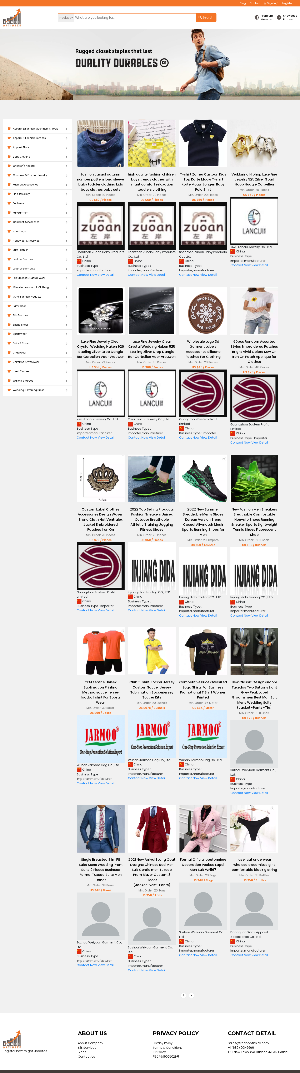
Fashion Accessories (38, 185)
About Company (90, 1035)
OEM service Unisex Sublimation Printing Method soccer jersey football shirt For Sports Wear (100, 687)
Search (206, 17)
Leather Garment (38, 259)
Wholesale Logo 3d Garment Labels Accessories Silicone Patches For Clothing (199, 350)
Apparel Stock (38, 147)
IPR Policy (159, 1044)
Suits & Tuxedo (38, 343)
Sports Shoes (38, 325)
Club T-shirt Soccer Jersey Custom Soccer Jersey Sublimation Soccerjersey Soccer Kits (149, 685)
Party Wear (38, 306)
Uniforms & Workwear (38, 362)
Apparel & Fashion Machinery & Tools (38, 129)
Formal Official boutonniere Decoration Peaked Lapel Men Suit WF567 (199, 857)
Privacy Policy (162, 1035)
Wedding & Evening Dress (38, 390)
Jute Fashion (38, 250)
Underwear (38, 353)
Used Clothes (38, 371)
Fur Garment (38, 213)
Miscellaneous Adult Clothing (38, 287)
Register (287, 3)
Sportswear (38, 334)
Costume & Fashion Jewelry (38, 175)
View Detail (106, 276)
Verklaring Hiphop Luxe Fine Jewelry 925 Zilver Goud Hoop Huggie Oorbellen (249, 177)
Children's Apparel (38, 166)
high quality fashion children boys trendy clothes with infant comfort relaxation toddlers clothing (150, 182)
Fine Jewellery (38, 194)
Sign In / (271, 3)
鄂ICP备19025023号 (166, 1048)
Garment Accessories (38, 222)
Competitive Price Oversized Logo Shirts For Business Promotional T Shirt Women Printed (200, 685)
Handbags (38, 231)
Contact (255, 3)
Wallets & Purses (38, 381)
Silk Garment (38, 315)
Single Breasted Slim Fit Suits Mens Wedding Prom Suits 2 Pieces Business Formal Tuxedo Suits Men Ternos (100, 862)
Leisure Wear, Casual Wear (38, 278)
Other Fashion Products (38, 297)
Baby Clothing (38, 157)
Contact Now (87, 276)
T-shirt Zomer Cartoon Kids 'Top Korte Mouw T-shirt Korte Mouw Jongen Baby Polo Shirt (199, 180)
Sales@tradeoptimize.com (248, 1035)
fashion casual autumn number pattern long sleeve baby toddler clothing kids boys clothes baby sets (100, 182)
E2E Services (87, 1039)
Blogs (82, 1044)
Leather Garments (38, 269)
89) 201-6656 (244, 1039)
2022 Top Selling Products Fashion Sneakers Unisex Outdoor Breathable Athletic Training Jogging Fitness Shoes (150, 517)
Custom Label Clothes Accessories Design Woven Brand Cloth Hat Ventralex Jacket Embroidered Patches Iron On (100, 517)
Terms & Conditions (167, 1039)
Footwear (38, 203)
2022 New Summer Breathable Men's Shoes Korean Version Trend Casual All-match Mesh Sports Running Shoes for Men (199, 520)
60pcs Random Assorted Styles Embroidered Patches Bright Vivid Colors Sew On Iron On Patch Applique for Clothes (249, 352)
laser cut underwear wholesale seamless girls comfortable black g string (249, 857)
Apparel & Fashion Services (38, 138)
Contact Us (86, 1048)
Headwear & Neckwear (38, 241)
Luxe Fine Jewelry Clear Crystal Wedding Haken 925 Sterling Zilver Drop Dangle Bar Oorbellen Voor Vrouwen (100, 352)
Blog (243, 3)
